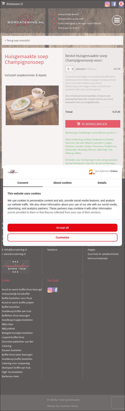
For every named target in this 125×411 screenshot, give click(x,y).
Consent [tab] (23, 182)
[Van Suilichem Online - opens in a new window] (103, 172)
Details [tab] (102, 182)
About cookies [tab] (62, 182)
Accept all (62, 227)
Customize (62, 237)
